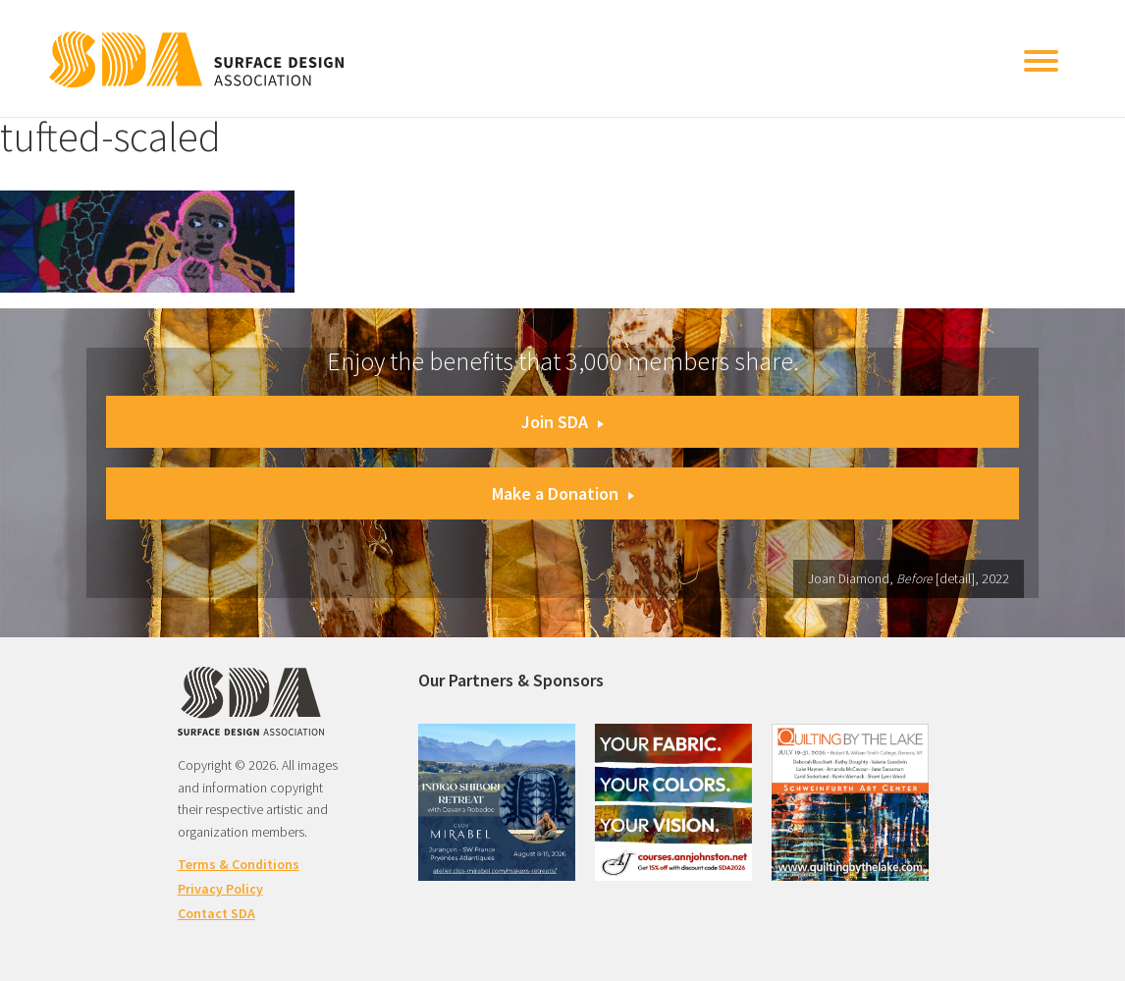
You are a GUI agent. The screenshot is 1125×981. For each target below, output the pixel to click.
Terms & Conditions (238, 864)
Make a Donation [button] (563, 493)
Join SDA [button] (562, 421)
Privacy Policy (220, 889)
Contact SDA (216, 913)
